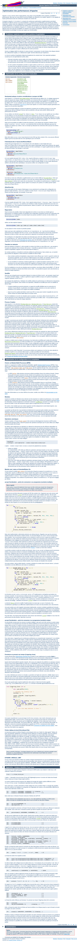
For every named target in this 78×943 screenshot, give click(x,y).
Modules (55, 3)
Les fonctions (8, 594)
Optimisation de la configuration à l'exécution (69, 16)
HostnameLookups (22, 82)
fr (54, 13)
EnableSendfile (22, 85)
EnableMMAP (20, 83)
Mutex (12, 603)
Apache (4, 7)
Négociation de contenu (26, 239)
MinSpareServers (22, 89)
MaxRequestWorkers (40, 42)
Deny (33, 114)
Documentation (18, 7)
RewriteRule (8, 181)
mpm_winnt (29, 368)
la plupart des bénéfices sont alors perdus (17, 356)
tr (59, 13)
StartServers (21, 92)
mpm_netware (15, 368)
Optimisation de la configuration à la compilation (69, 19)
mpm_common (9, 80)
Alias (53, 179)
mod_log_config (21, 414)
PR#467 (33, 547)
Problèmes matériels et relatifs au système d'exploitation (68, 12)
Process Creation (10, 302)
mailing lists (67, 934)
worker (14, 373)
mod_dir (8, 79)
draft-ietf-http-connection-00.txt (23, 656)
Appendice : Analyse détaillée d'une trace (20, 767)
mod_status (9, 82)
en (52, 13)
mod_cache (23, 421)
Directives (60, 3)
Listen (20, 495)
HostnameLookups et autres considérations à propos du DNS (23, 96)
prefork (14, 382)
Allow (21, 114)
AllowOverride (21, 79)
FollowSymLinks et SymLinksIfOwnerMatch (18, 141)
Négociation (8, 210)
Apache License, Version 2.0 (15, 940)
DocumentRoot (48, 178)
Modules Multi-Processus (44, 365)
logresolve (23, 104)
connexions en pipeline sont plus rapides (44, 725)
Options (19, 91)
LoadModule (39, 402)
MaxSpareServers (22, 88)
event (26, 378)
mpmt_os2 (22, 368)
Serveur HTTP (10, 7)
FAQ (64, 3)
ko (57, 13)
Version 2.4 (25, 7)
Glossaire (68, 3)
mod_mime (7, 414)
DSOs (57, 400)
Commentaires (66, 24)
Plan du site (74, 3)
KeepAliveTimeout (22, 86)
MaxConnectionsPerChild (12, 341)
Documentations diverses (35, 7)
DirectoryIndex (22, 80)
